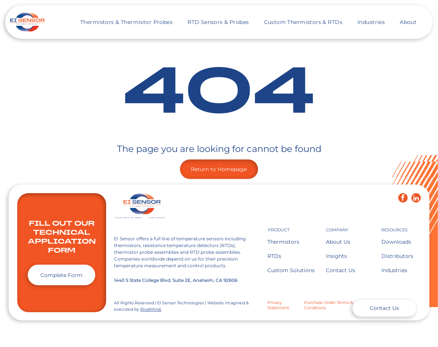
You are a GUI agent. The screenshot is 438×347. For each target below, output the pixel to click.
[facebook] (403, 198)
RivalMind (150, 309)
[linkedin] (416, 198)
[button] (126, 22)
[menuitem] (126, 22)
